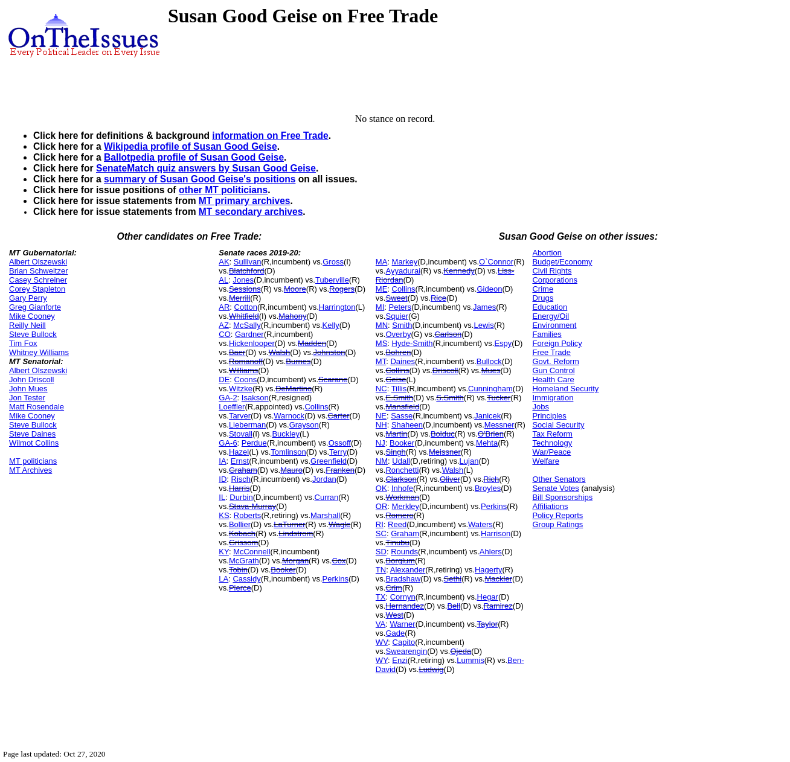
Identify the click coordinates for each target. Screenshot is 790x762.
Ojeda (460, 651)
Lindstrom (295, 533)
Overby (398, 334)
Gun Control (553, 370)
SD (381, 551)
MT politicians (33, 461)
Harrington (337, 307)
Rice (438, 298)
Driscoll (445, 370)
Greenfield (328, 461)
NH (381, 424)
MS (382, 343)
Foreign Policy (557, 343)
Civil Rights (551, 270)
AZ (224, 325)
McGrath (244, 560)
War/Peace (551, 451)
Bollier (240, 524)
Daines (402, 361)
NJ (380, 442)
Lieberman (247, 424)
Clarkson (400, 479)
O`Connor (496, 261)
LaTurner (289, 524)
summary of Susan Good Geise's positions (199, 179)
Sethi (453, 578)
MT (381, 361)
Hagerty (489, 569)
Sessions (245, 288)
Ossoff (340, 442)
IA (222, 461)
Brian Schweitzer (38, 270)
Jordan (324, 479)
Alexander (408, 569)
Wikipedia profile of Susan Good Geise (190, 146)
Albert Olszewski (38, 261)
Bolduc (443, 433)
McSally (247, 325)
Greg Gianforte (35, 307)
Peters (400, 307)
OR (382, 506)
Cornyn (403, 596)
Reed (397, 524)
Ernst (240, 461)
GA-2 (228, 397)
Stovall (240, 433)
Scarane (332, 379)
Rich (491, 479)
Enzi (399, 660)
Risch (241, 479)
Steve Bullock (33, 334)
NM (382, 461)
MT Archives (30, 470)
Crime (542, 288)
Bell (453, 605)
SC (381, 533)
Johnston (329, 352)
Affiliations (550, 506)
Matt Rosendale (36, 406)
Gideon (489, 288)
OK (381, 488)
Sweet (396, 298)
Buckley (286, 433)
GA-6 (228, 442)
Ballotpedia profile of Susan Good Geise (194, 157)
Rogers (342, 288)
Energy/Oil (550, 316)
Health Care (553, 379)
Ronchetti (402, 470)
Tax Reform (552, 433)
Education (549, 307)
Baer (237, 352)
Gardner (249, 334)
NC (381, 388)
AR (224, 307)
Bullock (489, 361)
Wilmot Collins (34, 442)
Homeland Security (565, 388)
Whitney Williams (39, 352)
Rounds (404, 551)
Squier (396, 316)
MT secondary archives (251, 212)
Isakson (255, 397)
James (484, 307)
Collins (316, 406)
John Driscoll (31, 379)
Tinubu (397, 542)
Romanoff (246, 361)
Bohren (398, 352)
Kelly (331, 325)
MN (382, 325)
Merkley (406, 506)
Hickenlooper (252, 343)
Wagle (339, 524)
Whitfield (244, 316)
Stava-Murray (252, 506)
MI (380, 307)
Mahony (292, 316)
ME (382, 288)
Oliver (450, 479)
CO (225, 334)
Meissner (445, 451)
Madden (312, 343)
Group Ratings (557, 524)
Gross (333, 261)
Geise (395, 379)
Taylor (487, 624)
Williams (243, 370)
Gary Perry (28, 298)
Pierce (240, 587)
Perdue (254, 442)
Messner (499, 424)
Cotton (245, 307)
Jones (243, 279)
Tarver (240, 415)
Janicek (487, 415)
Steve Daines (32, 433)
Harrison (495, 533)
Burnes (298, 361)
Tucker (498, 397)
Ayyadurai (402, 270)
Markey (405, 261)
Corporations (554, 279)
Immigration (552, 397)
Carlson (447, 334)
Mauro (291, 470)
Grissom (243, 542)
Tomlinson (288, 451)
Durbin (241, 497)
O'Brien (491, 433)
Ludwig (431, 669)
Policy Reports (557, 515)
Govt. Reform (555, 361)
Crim (393, 587)
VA (380, 624)
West (394, 615)
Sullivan (248, 261)
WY (382, 660)
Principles (549, 415)
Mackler (499, 578)
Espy (503, 343)
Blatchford (247, 270)
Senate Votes (555, 488)
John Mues (28, 388)
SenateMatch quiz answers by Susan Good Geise (206, 168)
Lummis (470, 660)
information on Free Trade (270, 135)
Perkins (335, 578)
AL (223, 279)
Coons (245, 379)
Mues (491, 370)
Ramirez (497, 605)
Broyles (488, 488)
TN (381, 569)
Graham (243, 470)
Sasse (402, 415)
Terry (338, 451)
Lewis (483, 325)
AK (224, 261)
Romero (399, 515)
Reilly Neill (27, 325)
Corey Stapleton (37, 288)
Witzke (240, 388)
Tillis (399, 388)
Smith (402, 325)
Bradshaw (402, 578)
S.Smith (450, 397)
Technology (552, 442)
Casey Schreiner (38, 279)
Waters (480, 524)
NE (381, 415)
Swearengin (406, 651)
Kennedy (458, 270)
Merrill (239, 298)
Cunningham (490, 388)
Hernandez (404, 605)
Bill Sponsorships (562, 497)
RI (380, 524)
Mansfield (402, 406)
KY (224, 551)
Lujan (469, 461)
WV (382, 642)
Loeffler (232, 406)
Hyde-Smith (412, 343)
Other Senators (558, 479)
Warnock (289, 415)
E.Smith (399, 397)
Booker (283, 569)
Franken (340, 470)
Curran (327, 497)
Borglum (399, 560)
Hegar (487, 596)
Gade (395, 633)
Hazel (239, 451)
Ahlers (491, 551)
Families (546, 334)
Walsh (280, 352)
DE (224, 379)
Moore (295, 288)
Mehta (487, 442)
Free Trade (551, 352)
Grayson (304, 424)
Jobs (540, 406)
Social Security (558, 424)
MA (382, 261)
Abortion (546, 252)
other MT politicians (223, 190)
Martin (396, 433)
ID (222, 479)
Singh (395, 451)
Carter (338, 415)
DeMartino (293, 388)
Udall (401, 461)
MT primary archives (245, 201)
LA (223, 578)
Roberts (248, 515)
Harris (239, 488)
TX (381, 596)
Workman (402, 497)
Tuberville (332, 279)
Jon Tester (27, 397)
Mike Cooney (32, 316)
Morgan (295, 560)
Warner (402, 624)
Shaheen (407, 424)
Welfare (545, 461)
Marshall (325, 515)
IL (222, 497)
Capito (404, 642)
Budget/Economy (562, 261)
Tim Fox (23, 343)
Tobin (238, 569)
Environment (554, 325)
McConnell (251, 551)
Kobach (242, 533)
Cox (338, 560)
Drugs (542, 298)
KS (224, 515)
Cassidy (246, 578)
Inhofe (402, 488)
